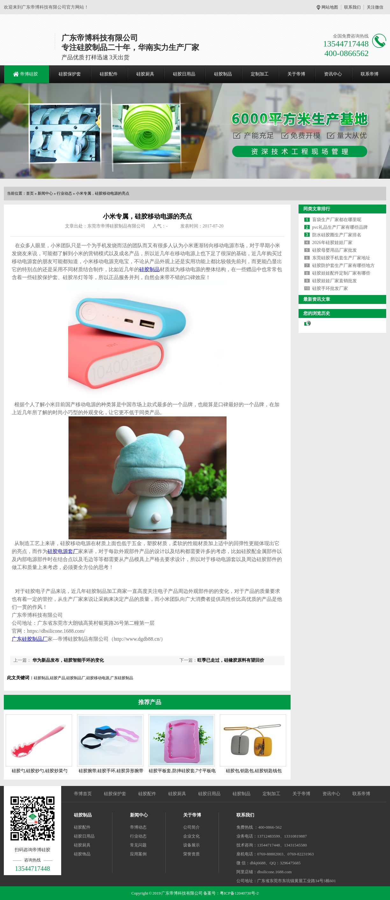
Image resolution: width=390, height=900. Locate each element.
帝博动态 (138, 827)
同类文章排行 (316, 208)
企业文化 (191, 836)
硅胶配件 (109, 74)
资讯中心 (333, 74)
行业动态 (64, 193)
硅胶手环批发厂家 (330, 288)
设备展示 (191, 845)
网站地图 (329, 7)
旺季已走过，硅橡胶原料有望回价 (230, 660)
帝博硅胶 (29, 74)
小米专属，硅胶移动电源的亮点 (102, 193)
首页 (30, 193)
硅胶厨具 (145, 74)
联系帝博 (370, 74)
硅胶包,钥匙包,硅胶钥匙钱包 (254, 770)
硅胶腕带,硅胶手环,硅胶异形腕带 (111, 770)
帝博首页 (83, 793)
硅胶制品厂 (34, 639)
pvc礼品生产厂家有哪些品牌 (340, 227)
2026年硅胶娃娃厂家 (332, 242)
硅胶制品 (223, 74)
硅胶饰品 (82, 854)
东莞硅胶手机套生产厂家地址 (341, 258)
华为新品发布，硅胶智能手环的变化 (67, 660)
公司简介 (191, 827)
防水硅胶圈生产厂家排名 (336, 235)
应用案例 (138, 854)
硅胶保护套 (70, 74)
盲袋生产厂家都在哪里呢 (336, 219)
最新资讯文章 (316, 299)
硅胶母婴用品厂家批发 (334, 250)
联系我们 (352, 7)
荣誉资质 (191, 854)
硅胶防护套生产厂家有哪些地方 (343, 265)
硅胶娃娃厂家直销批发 (334, 280)
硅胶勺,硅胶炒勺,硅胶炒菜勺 (40, 770)
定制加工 (260, 74)
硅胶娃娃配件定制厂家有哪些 (341, 273)
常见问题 (138, 845)
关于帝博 (296, 74)
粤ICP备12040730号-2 (239, 893)
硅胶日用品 (184, 74)
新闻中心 (45, 193)
